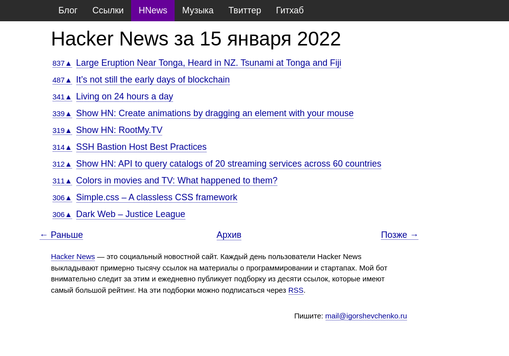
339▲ (62, 113)
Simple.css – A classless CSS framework (156, 197)
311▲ (62, 181)
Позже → (399, 235)
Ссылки (108, 10)
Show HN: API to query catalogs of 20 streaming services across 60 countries (228, 164)
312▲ (62, 164)
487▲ (62, 80)
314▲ (62, 147)
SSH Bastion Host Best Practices (141, 147)
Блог (68, 10)
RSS (296, 290)
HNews (153, 10)
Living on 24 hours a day (124, 96)
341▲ (62, 96)
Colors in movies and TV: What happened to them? (177, 180)
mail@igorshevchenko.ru (366, 316)
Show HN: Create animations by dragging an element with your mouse (215, 113)
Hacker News (73, 256)
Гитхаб (290, 10)
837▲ (62, 63)
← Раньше (61, 235)
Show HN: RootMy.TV (119, 130)
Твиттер (245, 10)
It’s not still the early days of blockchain (153, 80)
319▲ (62, 130)
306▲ (62, 197)
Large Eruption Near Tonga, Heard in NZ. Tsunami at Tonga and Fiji (208, 63)
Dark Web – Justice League (130, 214)
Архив (229, 235)
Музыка (198, 10)
